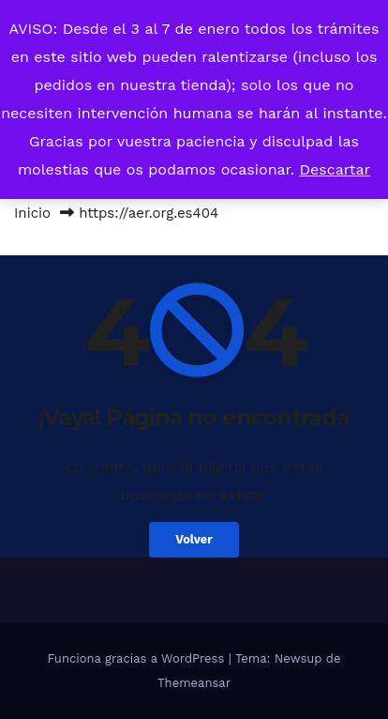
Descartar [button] (335, 169)
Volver (194, 539)
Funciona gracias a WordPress (137, 658)
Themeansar (194, 683)
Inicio (32, 213)
